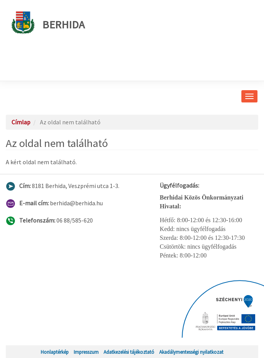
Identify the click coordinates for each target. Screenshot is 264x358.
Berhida (48, 23)
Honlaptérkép (55, 352)
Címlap (21, 122)
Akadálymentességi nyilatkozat (191, 352)
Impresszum (86, 352)
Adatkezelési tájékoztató (129, 352)
